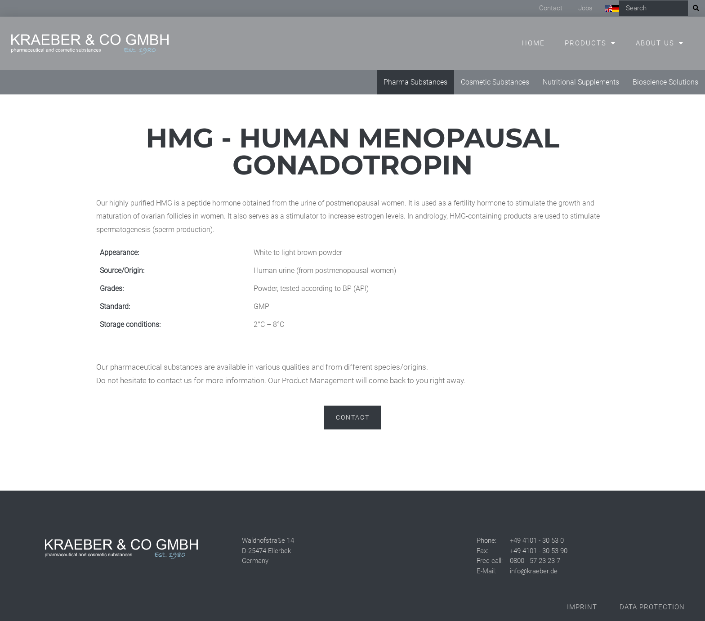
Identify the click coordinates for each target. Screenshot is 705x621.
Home (533, 43)
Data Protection (652, 607)
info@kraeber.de (534, 571)
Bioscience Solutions (665, 82)
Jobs (585, 8)
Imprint (582, 607)
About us (655, 43)
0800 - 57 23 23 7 (535, 561)
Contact (550, 8)
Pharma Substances (415, 82)
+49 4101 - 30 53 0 (537, 540)
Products (586, 43)
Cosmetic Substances (495, 82)
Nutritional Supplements (581, 82)
